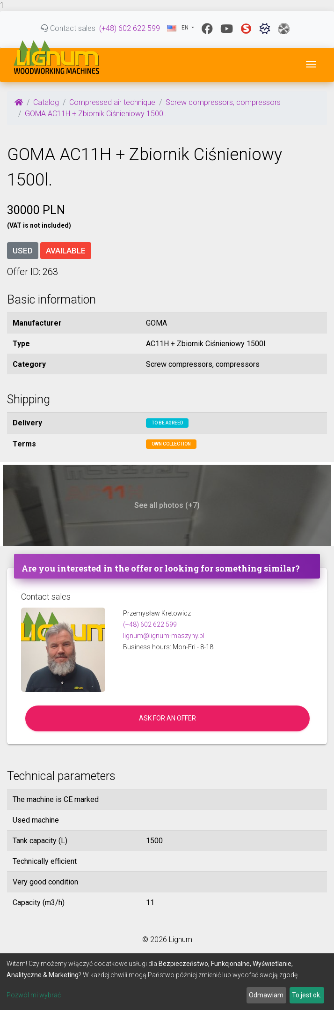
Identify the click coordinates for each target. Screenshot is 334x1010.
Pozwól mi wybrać (34, 995)
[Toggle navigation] (311, 64)
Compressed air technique (112, 102)
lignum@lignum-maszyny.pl (163, 635)
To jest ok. (306, 995)
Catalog (46, 102)
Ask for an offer (167, 718)
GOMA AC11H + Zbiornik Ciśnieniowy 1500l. (96, 113)
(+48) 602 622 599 (129, 28)
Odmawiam (266, 995)
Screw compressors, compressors (223, 102)
